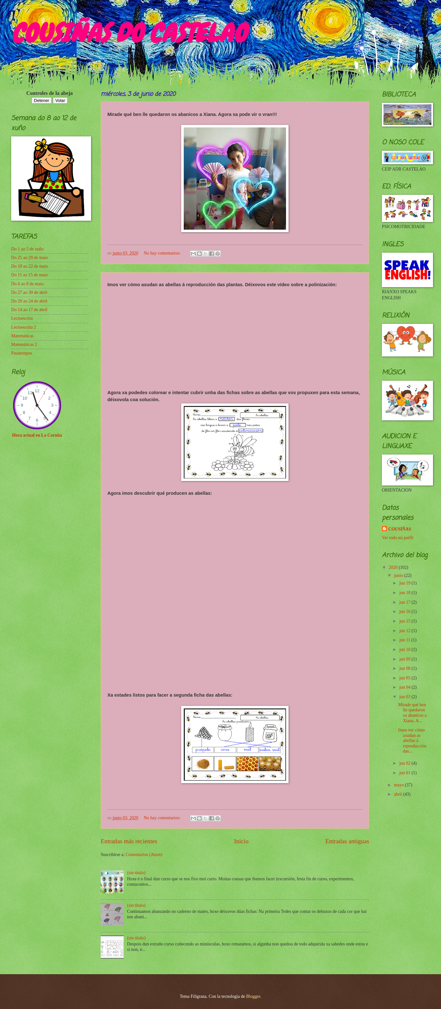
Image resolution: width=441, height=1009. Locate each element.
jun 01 (405, 772)
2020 (393, 567)
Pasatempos (21, 353)
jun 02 (405, 763)
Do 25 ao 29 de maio (29, 257)
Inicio (241, 841)
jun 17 (405, 602)
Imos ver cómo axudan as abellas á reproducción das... (412, 740)
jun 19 (405, 583)
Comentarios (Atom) (144, 854)
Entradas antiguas (347, 841)
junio (399, 575)
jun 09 (405, 659)
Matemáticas (22, 335)
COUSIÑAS (399, 529)
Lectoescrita (22, 318)
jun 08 (405, 668)
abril (398, 794)
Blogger (253, 996)
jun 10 (405, 649)
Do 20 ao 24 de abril (29, 301)
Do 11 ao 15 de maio (29, 274)
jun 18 (405, 592)
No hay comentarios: (163, 253)
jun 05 (405, 678)
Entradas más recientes (129, 841)
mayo (399, 785)
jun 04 (405, 687)
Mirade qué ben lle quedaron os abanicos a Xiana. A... (412, 712)
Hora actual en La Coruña (37, 435)
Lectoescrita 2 (23, 327)
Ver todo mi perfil (397, 537)
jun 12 (405, 630)
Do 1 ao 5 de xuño (27, 249)
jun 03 (405, 696)
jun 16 (405, 611)
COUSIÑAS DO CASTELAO (128, 33)
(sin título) (136, 872)
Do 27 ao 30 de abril (29, 292)
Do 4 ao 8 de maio (27, 283)
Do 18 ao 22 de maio (29, 266)
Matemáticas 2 (24, 344)
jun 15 (405, 621)
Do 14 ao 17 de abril (29, 309)
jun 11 (405, 640)
